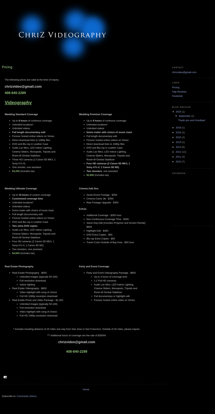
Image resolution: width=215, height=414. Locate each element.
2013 (179, 147)
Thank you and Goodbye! (191, 120)
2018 (179, 127)
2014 (179, 142)
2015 (179, 137)
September (185, 116)
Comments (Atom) (26, 396)
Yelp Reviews (179, 91)
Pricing (175, 87)
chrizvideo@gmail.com (184, 72)
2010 (179, 161)
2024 (179, 111)
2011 (179, 156)
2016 (179, 132)
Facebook (177, 96)
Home (86, 389)
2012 (179, 151)
